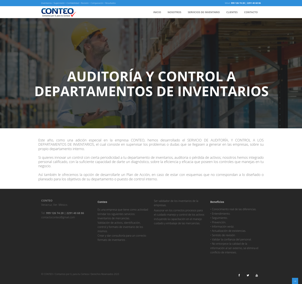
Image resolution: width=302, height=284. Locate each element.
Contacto (251, 12)
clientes (231, 12)
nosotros (174, 12)
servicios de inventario (204, 12)
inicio (157, 12)
